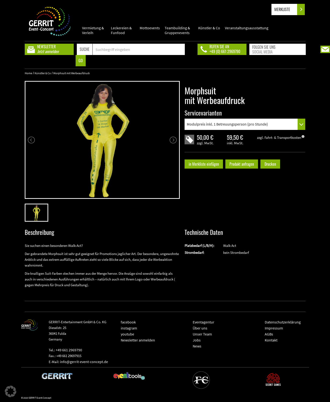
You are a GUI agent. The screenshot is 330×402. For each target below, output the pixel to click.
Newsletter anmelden (138, 340)
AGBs (269, 334)
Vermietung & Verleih (93, 30)
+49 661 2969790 (69, 349)
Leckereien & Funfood (121, 30)
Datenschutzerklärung (283, 322)
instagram (129, 328)
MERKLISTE (286, 9)
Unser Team (202, 334)
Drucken (270, 164)
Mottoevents (150, 27)
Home (28, 73)
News (197, 346)
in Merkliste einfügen (204, 164)
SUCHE (85, 49)
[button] (10, 391)
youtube (127, 334)
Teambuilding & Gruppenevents (177, 30)
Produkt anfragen (241, 164)
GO (80, 60)
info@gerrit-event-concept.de (84, 361)
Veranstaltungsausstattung (246, 27)
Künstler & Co (209, 27)
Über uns (200, 328)
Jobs (197, 340)
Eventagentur (203, 322)
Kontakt (271, 340)
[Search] (139, 49)
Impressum (274, 328)
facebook (128, 322)
